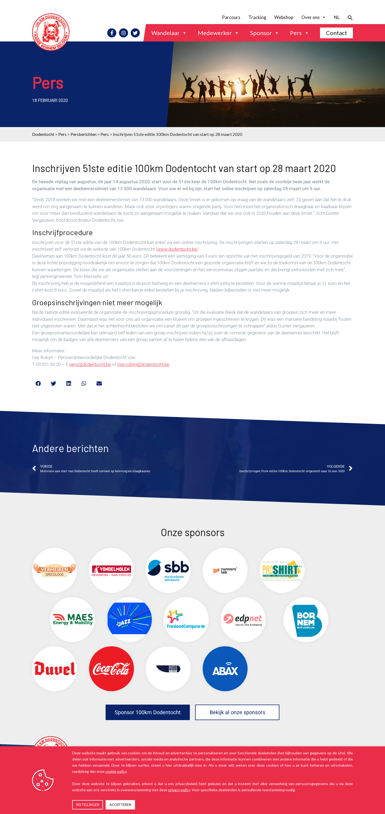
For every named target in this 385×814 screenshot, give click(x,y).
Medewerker (218, 33)
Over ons (313, 17)
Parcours (231, 17)
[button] (348, 17)
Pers (299, 33)
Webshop (283, 17)
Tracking (257, 17)
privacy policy (179, 790)
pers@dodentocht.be (90, 364)
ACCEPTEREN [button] (120, 804)
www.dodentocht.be (177, 249)
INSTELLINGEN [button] (87, 804)
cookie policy (115, 771)
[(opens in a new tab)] (54, 570)
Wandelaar (169, 33)
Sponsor (264, 33)
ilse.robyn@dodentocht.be (143, 364)
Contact (336, 32)
